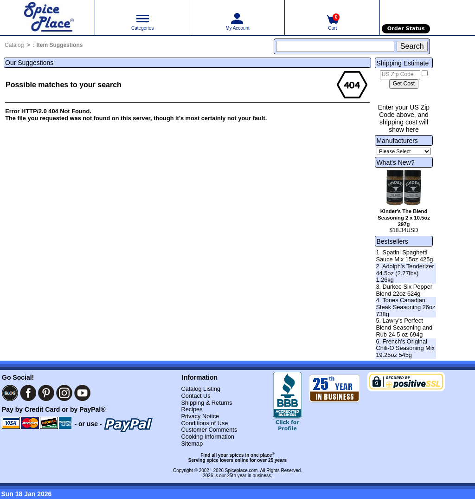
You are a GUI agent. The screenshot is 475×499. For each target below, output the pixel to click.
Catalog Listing (200, 388)
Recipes (191, 409)
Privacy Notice (200, 416)
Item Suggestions (59, 45)
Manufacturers (396, 140)
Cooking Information (207, 436)
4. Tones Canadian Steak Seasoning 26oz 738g (405, 307)
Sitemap (192, 443)
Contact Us (195, 395)
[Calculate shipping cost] (403, 84)
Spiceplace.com (241, 470)
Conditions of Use (204, 423)
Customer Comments (209, 429)
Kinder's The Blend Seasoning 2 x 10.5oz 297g (404, 217)
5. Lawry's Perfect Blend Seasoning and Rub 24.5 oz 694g (404, 327)
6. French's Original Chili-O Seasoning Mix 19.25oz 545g (405, 348)
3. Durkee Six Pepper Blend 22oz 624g (404, 290)
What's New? (395, 162)
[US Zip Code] (400, 74)
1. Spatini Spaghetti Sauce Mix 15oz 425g (404, 256)
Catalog (14, 45)
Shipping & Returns (206, 402)
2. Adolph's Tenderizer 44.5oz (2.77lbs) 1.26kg (405, 273)
